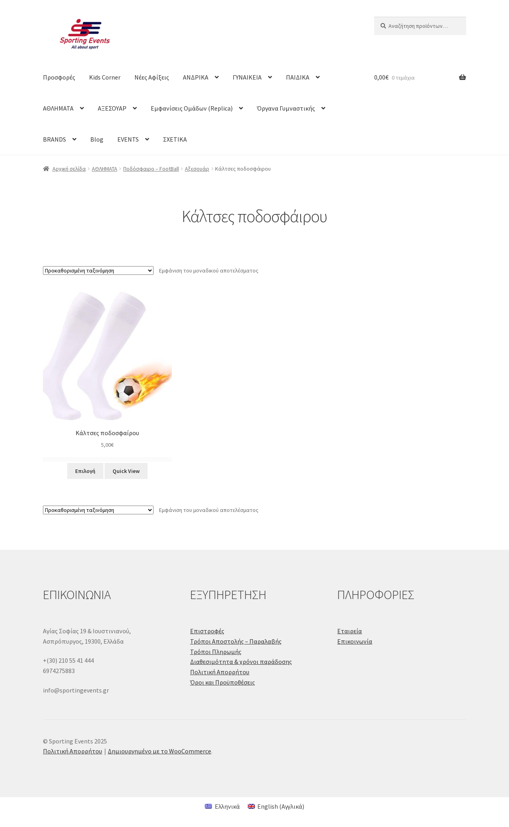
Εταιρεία (349, 631)
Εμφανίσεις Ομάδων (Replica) (192, 108)
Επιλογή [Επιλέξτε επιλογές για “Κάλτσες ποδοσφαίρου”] (85, 471)
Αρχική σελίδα (69, 168)
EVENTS (128, 139)
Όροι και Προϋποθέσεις (222, 682)
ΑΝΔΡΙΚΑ (195, 77)
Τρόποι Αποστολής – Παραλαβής (236, 641)
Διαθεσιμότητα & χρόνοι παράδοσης (241, 661)
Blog (96, 139)
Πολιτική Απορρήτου (219, 672)
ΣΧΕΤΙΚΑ (175, 139)
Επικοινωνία (354, 641)
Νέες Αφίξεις (151, 77)
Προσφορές (59, 77)
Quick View (126, 471)
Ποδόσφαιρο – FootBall (151, 168)
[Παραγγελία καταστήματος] (98, 270)
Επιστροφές (207, 631)
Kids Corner (104, 77)
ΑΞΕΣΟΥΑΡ (112, 108)
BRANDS (54, 139)
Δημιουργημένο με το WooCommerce (159, 751)
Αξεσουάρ (197, 168)
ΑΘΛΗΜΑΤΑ (58, 108)
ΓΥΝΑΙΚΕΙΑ (247, 77)
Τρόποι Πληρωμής (215, 652)
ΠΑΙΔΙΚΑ (297, 77)
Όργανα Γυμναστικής (286, 108)
